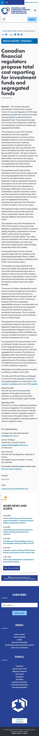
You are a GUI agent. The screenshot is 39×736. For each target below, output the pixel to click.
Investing (19, 666)
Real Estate (20, 674)
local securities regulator (11, 469)
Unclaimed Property (19, 687)
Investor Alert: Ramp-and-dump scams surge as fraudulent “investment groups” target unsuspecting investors (18, 520)
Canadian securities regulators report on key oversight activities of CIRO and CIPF (18, 542)
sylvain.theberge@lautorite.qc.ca (14, 445)
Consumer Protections (19, 685)
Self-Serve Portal (32, 2)
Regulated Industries (19, 642)
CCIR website (31, 384)
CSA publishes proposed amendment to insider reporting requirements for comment (18, 532)
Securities (19, 679)
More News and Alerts (11, 568)
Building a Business (19, 682)
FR (7, 2)
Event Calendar (19, 637)
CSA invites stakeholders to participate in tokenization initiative (18, 560)
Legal (25, 733)
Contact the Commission (19, 721)
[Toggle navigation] (35, 10)
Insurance (20, 677)
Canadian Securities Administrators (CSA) (14, 489)
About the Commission (19, 648)
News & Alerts (11, 31)
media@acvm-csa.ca (9, 435)
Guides (19, 640)
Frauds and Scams (20, 669)
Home (4, 31)
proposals (13, 114)
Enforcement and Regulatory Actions (19, 645)
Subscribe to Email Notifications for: (19, 578)
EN (2, 2)
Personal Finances (19, 671)
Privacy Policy (17, 733)
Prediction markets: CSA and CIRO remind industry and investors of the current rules (19, 551)
